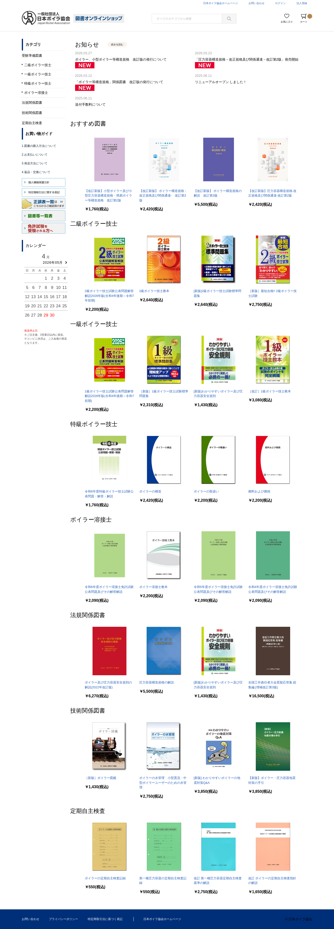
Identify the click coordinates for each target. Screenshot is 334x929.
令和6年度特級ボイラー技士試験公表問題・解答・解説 (109, 494)
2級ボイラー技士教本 (154, 291)
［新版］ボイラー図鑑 (100, 778)
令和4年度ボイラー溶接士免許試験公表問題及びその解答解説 (272, 589)
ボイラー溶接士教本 (153, 587)
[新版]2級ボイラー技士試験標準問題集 (217, 293)
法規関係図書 (87, 615)
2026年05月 (53, 262)
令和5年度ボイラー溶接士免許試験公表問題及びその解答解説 (218, 589)
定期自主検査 (87, 811)
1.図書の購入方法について (39, 146)
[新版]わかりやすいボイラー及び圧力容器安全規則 (218, 393)
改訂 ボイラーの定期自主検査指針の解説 (272, 880)
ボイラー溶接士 (91, 519)
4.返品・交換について (36, 172)
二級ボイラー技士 (93, 223)
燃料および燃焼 (259, 491)
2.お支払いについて (34, 154)
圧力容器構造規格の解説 (156, 682)
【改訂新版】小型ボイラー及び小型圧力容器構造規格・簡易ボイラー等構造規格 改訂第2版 (108, 195)
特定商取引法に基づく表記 (105, 919)
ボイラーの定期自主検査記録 (105, 878)
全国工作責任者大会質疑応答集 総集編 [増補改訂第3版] (272, 685)
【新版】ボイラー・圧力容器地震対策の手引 (271, 780)
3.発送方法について (34, 163)
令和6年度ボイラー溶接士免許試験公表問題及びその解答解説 (109, 589)
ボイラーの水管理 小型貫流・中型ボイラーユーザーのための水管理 (162, 782)
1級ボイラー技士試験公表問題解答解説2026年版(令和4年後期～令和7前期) (109, 396)
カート (306, 18)
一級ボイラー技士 (93, 324)
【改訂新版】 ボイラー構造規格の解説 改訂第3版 (218, 193)
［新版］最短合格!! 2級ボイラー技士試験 (272, 293)
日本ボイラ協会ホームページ (220, 3)
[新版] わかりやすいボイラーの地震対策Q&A (217, 780)
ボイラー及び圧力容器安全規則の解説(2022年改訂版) (108, 685)
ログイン (280, 3)
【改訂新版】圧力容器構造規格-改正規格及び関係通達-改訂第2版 (272, 193)
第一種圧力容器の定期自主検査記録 (162, 880)
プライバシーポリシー (63, 919)
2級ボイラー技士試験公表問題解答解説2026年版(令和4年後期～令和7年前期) (109, 295)
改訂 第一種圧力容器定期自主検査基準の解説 (218, 880)
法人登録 (301, 3)
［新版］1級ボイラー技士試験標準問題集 (163, 393)
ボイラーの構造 (150, 491)
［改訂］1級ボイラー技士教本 (269, 391)
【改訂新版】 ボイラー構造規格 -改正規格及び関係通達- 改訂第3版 (162, 195)
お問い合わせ (256, 3)
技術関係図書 (87, 710)
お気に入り (287, 21)
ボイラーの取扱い (206, 491)
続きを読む (117, 44)
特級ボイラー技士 (93, 424)
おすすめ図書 (88, 123)
